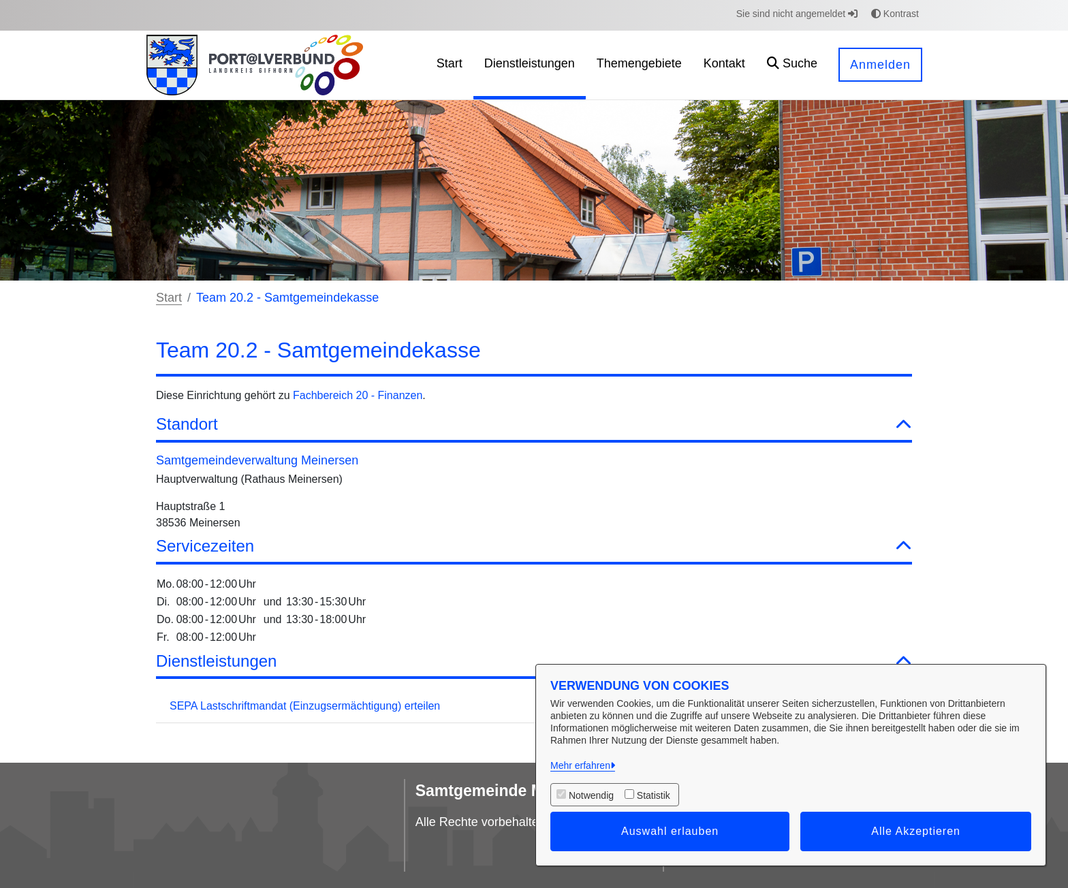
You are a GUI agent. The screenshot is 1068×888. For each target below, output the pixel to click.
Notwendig (591, 795)
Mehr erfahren (580, 765)
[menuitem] (449, 65)
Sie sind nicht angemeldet (797, 13)
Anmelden (880, 65)
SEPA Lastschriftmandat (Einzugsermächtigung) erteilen (305, 706)
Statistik (653, 795)
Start (169, 297)
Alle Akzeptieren (915, 831)
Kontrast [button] (895, 13)
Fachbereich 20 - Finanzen (357, 395)
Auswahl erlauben (670, 831)
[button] (792, 65)
